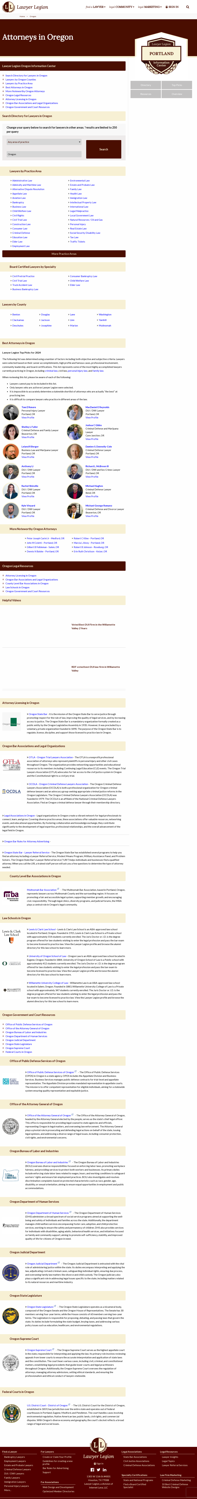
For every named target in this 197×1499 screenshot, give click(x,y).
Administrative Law (22, 180)
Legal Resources (169, 1451)
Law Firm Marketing (170, 1475)
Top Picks (177, 87)
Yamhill (103, 319)
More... (7, 1490)
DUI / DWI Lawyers (14, 1473)
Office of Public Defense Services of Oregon (29, 1024)
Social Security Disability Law (85, 232)
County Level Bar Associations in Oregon (27, 583)
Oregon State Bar (38, 714)
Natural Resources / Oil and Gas (86, 219)
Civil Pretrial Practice (23, 276)
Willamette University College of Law (48, 982)
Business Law (19, 206)
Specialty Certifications (134, 1475)
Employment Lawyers (15, 1461)
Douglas (45, 314)
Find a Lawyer (9, 1451)
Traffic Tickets (77, 241)
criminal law (51, 370)
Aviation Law (19, 198)
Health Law (76, 193)
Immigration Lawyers (15, 1481)
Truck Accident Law (22, 285)
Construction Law (21, 224)
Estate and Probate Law (82, 184)
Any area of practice (18, 141)
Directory (146, 87)
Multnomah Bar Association (41, 889)
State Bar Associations (135, 1456)
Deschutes (17, 325)
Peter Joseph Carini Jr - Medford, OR (45, 538)
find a (94, 7)
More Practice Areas (64, 253)
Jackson (45, 319)
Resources (145, 96)
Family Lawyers (12, 1477)
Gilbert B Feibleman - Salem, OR (43, 547)
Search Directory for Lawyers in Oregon (26, 75)
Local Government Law (81, 215)
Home (22, 16)
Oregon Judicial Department (21, 1039)
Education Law (19, 237)
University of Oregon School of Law (47, 956)
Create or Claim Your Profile (57, 1456)
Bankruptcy (18, 202)
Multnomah (105, 325)
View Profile (28, 417)
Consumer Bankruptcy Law (83, 276)
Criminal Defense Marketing (176, 1480)
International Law (79, 206)
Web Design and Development (58, 1487)
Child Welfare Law (21, 211)
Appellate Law (19, 193)
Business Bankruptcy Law (25, 289)
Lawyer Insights (170, 1456)
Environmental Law (80, 180)
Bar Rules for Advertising (56, 1468)
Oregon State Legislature (19, 1043)
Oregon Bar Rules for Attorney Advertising (26, 841)
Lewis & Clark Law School (42, 929)
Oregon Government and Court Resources (28, 106)
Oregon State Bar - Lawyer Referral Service (26, 852)
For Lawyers (47, 1451)
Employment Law (21, 246)
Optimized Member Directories (58, 1491)
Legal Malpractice (79, 211)
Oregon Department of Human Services (26, 1036)
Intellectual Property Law (83, 202)
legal (120, 7)
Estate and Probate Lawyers (18, 1465)
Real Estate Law (78, 228)
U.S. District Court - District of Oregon (47, 1405)
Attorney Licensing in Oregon (21, 99)
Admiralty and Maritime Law (26, 184)
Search (103, 149)
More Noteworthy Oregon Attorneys (25, 91)
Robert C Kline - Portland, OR (89, 538)
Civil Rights (18, 215)
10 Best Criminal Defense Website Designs (175, 1486)
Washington (105, 314)
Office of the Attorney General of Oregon (27, 1028)
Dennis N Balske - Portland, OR (43, 551)
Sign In (98, 1463)
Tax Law (74, 237)
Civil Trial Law (19, 219)
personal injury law (77, 370)
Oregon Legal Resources (18, 95)
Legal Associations (132, 1451)
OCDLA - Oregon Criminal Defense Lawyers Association (58, 783)
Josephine (46, 325)
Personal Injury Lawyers (16, 1486)
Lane (72, 314)
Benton (16, 314)
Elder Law (17, 241)
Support (47, 1472)
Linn (72, 319)
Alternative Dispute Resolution (28, 189)
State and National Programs (138, 1480)
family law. (98, 370)
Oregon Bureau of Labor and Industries (26, 1032)
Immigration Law (78, 198)
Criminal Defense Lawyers (17, 1469)
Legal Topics (168, 1461)
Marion (74, 325)
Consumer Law (19, 228)
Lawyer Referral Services (175, 1465)
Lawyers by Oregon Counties (21, 79)
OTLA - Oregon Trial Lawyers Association (51, 757)
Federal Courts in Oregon (19, 1051)
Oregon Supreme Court (18, 1047)
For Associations (50, 1482)
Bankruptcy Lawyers (14, 1456)
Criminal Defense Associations (139, 1465)
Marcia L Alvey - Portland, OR (89, 542)
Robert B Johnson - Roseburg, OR (91, 547)
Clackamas (18, 319)
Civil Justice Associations (136, 1461)
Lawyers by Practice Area (19, 83)
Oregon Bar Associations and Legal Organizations (32, 102)
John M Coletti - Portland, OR (42, 542)
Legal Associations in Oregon (19, 815)
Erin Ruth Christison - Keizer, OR (90, 551)
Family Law (75, 189)
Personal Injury (78, 224)
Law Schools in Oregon (17, 587)
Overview (177, 96)
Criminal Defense (21, 232)
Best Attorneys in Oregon (19, 87)
